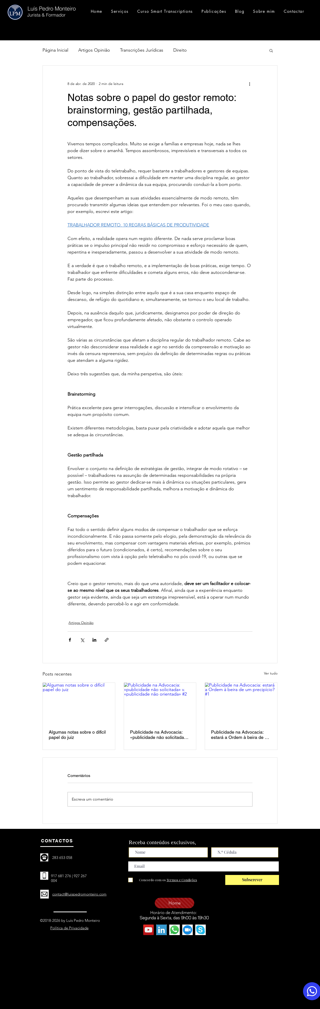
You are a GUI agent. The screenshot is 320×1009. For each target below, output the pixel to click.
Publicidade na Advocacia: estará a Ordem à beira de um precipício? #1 (241, 734)
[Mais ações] (249, 84)
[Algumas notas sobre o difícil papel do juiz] (79, 703)
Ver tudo (271, 673)
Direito (180, 50)
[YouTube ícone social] (148, 930)
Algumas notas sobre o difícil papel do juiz (77, 734)
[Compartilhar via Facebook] (70, 639)
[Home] (174, 903)
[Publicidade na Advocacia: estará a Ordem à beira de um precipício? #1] (241, 703)
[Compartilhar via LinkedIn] (94, 639)
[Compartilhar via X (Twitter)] (82, 639)
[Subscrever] (252, 880)
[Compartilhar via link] (106, 639)
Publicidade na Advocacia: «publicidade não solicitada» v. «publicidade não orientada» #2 (158, 734)
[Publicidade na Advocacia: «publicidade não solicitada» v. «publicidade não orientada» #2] (160, 703)
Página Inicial (55, 50)
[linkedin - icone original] (161, 930)
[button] (271, 50)
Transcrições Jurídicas (141, 50)
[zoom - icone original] (187, 930)
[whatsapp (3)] (174, 930)
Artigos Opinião (94, 50)
